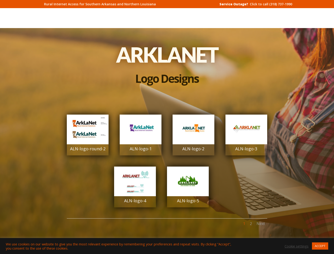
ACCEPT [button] (320, 246)
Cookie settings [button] (296, 246)
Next (261, 223)
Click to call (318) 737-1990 (271, 4)
